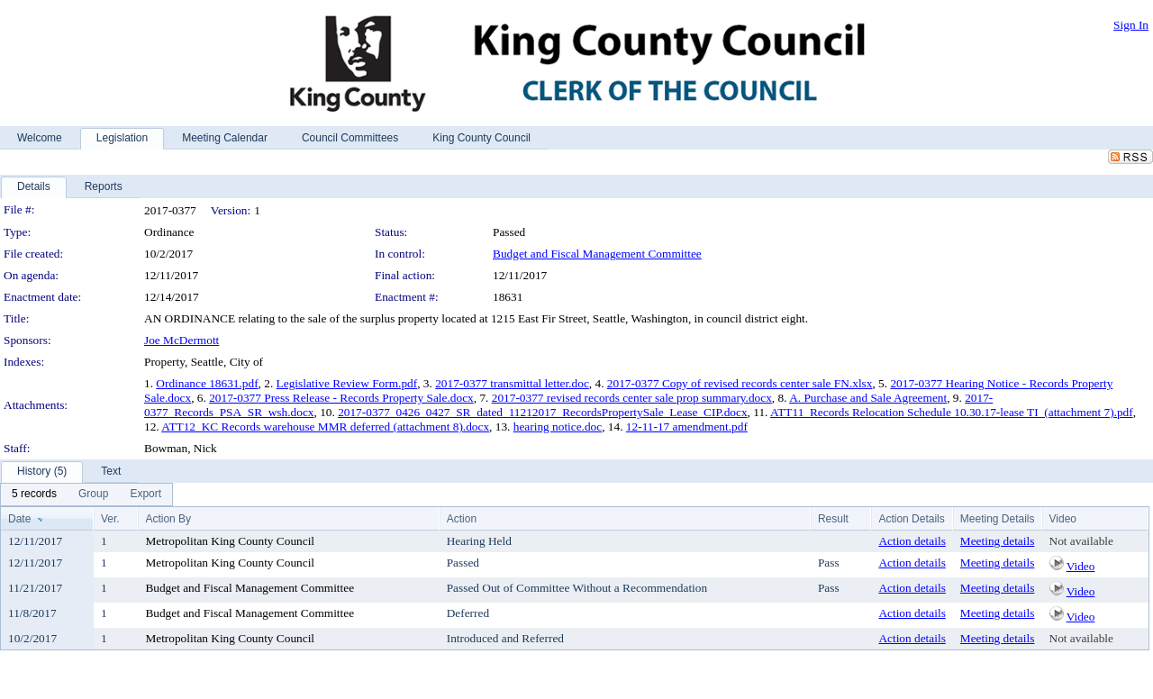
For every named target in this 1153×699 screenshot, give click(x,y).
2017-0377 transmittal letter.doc (512, 383)
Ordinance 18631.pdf (207, 383)
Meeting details (997, 541)
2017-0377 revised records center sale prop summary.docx (632, 397)
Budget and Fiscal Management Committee (597, 253)
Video (1081, 566)
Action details (911, 541)
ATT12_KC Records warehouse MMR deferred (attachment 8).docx (325, 426)
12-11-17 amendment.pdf (687, 426)
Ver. (110, 519)
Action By (168, 519)
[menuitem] (34, 494)
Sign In (1130, 25)
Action (462, 519)
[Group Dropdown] (93, 494)
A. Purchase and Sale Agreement (868, 397)
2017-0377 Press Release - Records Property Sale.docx (341, 397)
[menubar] (86, 494)
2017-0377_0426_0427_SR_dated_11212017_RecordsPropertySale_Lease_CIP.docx (542, 412)
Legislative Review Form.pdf (347, 383)
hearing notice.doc (557, 426)
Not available (1081, 541)
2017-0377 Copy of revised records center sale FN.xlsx (740, 383)
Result (833, 519)
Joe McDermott (181, 340)
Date (19, 519)
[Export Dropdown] (145, 494)
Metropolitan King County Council (229, 541)
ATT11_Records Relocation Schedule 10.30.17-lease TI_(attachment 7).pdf (951, 412)
